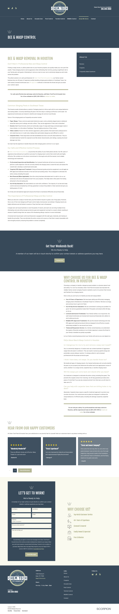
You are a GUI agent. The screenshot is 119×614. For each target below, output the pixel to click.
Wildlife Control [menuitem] (71, 19)
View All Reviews (25, 470)
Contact (66, 598)
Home (65, 573)
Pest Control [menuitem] (49, 19)
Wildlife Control (68, 594)
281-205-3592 (106, 9)
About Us (66, 577)
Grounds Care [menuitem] (39, 19)
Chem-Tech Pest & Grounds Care (43, 78)
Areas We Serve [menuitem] (83, 19)
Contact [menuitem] (93, 19)
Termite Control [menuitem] (60, 19)
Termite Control (68, 591)
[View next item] (15, 470)
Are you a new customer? (16, 525)
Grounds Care (67, 584)
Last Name (33, 509)
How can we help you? (15, 530)
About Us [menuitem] (29, 19)
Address (12, 519)
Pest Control (67, 587)
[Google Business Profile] (8, 8)
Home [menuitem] (22, 19)
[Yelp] (16, 8)
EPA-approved (33, 82)
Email (32, 514)
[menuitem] (94, 64)
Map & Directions (40, 578)
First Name (12, 509)
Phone (11, 514)
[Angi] (12, 8)
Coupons (66, 580)
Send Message (29, 554)
